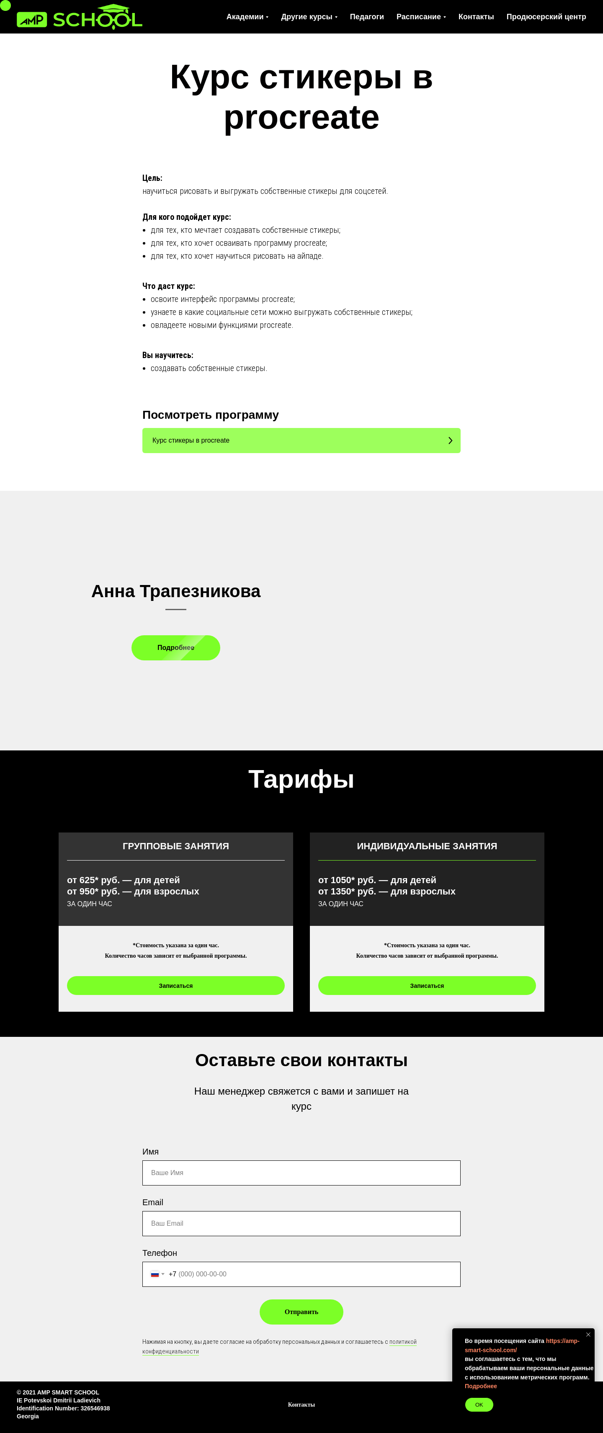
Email (152, 1202)
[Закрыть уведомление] (588, 1334)
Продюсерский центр (546, 17)
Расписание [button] (419, 17)
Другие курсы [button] (306, 17)
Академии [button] (245, 17)
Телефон (159, 1253)
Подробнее (481, 1386)
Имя (150, 1151)
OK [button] (479, 1405)
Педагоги (367, 17)
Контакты (476, 17)
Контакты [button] (301, 1405)
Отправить (302, 1311)
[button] (301, 440)
